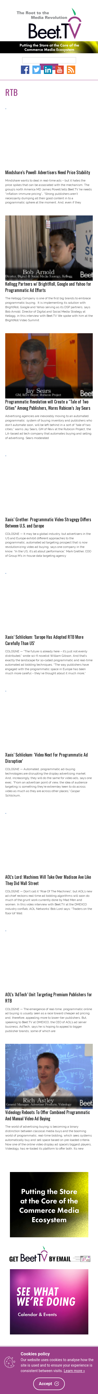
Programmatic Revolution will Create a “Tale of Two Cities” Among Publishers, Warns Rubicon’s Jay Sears (47, 405)
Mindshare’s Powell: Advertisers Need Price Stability (47, 172)
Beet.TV (49, 23)
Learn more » (74, 1371)
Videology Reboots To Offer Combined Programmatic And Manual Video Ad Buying (47, 1115)
